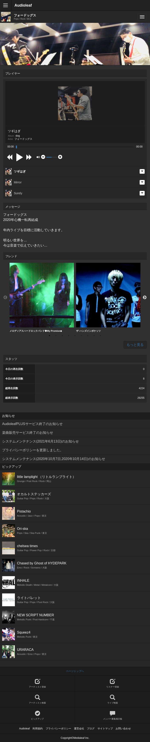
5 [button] (75, 335)
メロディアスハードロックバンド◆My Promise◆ (42, 297)
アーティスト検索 (37, 699)
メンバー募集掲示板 (112, 715)
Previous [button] (5, 297)
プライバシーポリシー (58, 728)
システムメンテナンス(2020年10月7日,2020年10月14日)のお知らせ (53, 459)
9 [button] (100, 335)
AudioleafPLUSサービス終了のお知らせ (32, 424)
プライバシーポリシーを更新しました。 (32, 450)
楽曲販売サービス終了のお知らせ (27, 432)
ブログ (91, 728)
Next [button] (145, 297)
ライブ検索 (112, 699)
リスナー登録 (112, 683)
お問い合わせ (123, 728)
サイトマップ (105, 728)
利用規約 (38, 728)
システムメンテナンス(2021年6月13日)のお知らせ (40, 441)
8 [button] (94, 335)
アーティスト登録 (37, 683)
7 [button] (88, 335)
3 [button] (62, 335)
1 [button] (49, 335)
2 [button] (56, 335)
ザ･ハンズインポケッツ (108, 297)
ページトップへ (75, 671)
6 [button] (81, 335)
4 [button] (69, 335)
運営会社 (79, 728)
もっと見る (135, 344)
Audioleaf (23, 5)
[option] (42, 297)
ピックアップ (37, 715)
